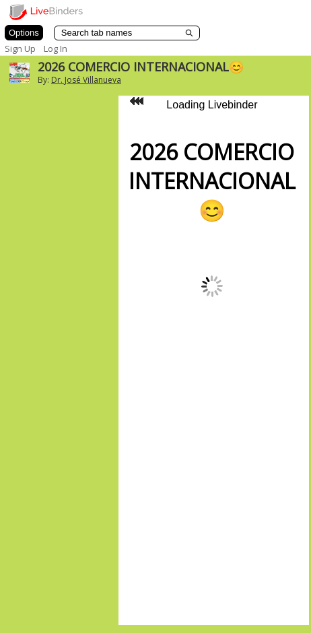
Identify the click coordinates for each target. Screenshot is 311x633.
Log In (55, 48)
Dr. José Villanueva (86, 80)
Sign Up (20, 48)
